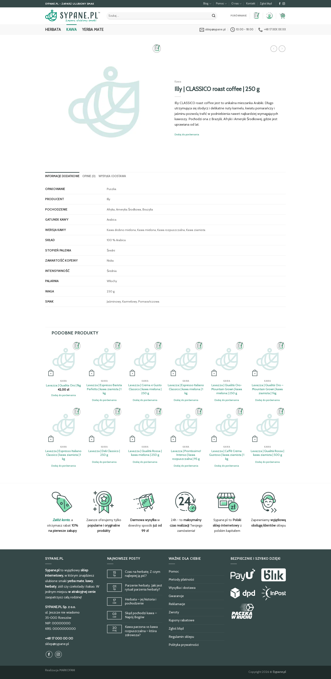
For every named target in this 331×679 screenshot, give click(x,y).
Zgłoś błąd (266, 3)
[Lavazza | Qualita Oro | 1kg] (63, 359)
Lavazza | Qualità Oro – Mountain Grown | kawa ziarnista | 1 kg (267, 389)
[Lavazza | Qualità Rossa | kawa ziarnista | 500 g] (267, 425)
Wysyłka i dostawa (112, 176)
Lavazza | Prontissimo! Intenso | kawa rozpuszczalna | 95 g (186, 455)
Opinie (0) (89, 176)
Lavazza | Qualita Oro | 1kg (63, 385)
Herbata (53, 29)
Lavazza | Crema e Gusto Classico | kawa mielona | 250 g (145, 389)
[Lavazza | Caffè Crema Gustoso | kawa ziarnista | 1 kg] (226, 425)
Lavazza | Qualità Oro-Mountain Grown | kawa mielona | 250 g (226, 389)
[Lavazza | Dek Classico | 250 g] (104, 425)
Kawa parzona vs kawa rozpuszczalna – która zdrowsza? (141, 631)
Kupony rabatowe (181, 620)
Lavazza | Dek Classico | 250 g (104, 453)
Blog (207, 4)
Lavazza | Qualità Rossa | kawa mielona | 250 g (145, 453)
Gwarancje (176, 596)
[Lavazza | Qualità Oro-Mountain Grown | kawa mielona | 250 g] (226, 359)
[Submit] (213, 15)
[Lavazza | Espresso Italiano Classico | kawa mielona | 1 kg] (186, 359)
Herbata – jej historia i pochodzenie (140, 601)
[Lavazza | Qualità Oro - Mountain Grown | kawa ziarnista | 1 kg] (267, 359)
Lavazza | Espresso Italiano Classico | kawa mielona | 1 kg (186, 389)
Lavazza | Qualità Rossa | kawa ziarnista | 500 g (267, 453)
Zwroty (174, 612)
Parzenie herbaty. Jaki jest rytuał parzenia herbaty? (143, 587)
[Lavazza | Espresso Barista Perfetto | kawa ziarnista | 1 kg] (104, 359)
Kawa (71, 29)
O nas (236, 4)
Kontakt (250, 3)
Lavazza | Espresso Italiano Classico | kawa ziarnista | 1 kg (63, 455)
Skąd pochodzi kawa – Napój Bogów (141, 615)
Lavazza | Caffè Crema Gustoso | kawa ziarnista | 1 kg (226, 455)
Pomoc (221, 4)
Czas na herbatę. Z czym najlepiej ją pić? (142, 574)
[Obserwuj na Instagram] (283, 3)
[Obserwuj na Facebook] (279, 3)
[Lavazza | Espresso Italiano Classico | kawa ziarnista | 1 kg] (63, 425)
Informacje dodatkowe (62, 176)
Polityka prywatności (184, 645)
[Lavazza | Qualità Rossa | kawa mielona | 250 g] (145, 425)
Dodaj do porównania (187, 134)
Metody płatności (181, 579)
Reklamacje (177, 604)
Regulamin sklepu (181, 637)
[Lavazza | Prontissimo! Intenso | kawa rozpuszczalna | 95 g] (186, 425)
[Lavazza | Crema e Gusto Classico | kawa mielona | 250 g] (145, 359)
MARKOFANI (67, 670)
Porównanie (239, 15)
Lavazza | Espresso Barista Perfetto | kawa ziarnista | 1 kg (104, 389)
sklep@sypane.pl (57, 644)
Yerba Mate (93, 29)
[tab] (62, 176)
